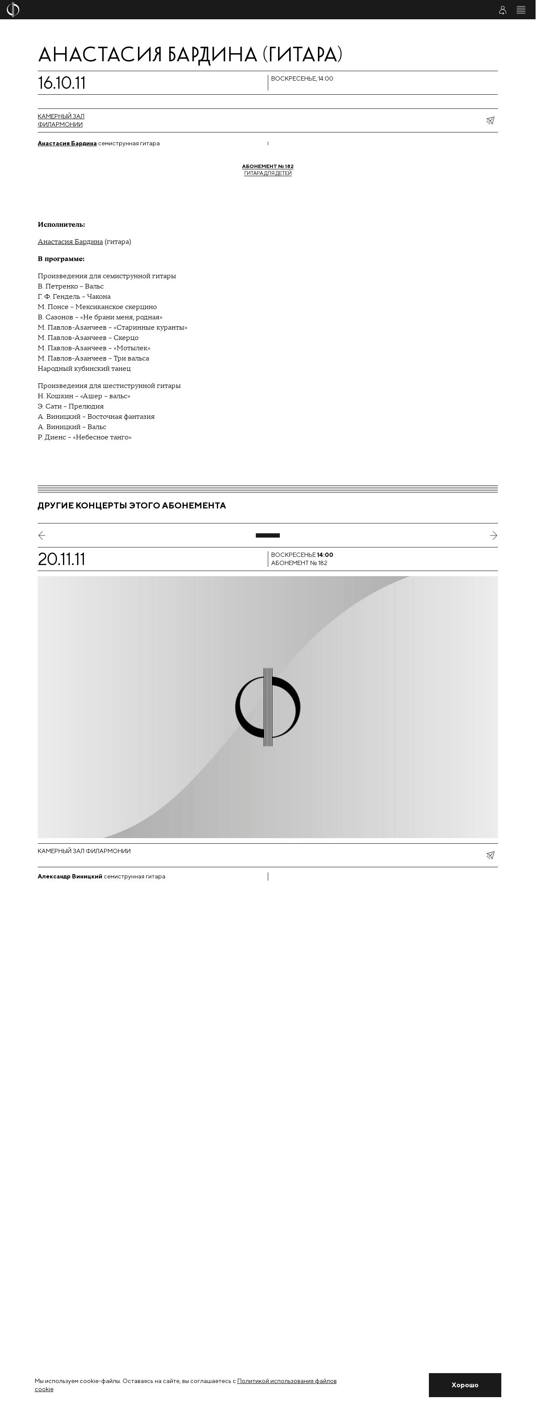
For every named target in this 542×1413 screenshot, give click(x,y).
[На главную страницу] (223, 9)
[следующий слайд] (493, 535)
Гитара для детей (267, 169)
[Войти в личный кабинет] (502, 10)
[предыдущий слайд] (42, 535)
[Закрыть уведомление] (465, 1385)
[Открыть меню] (521, 10)
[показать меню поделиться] (490, 120)
